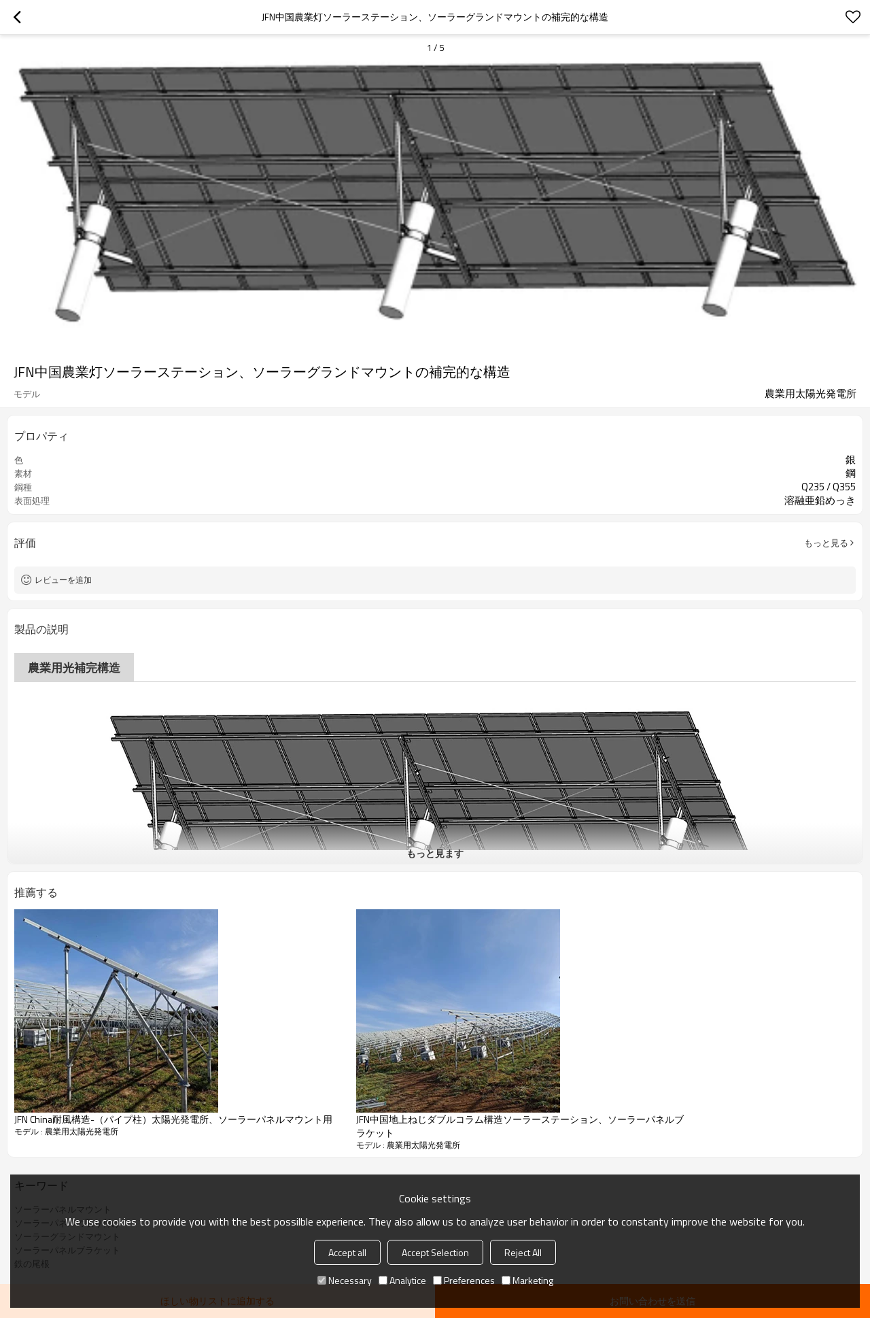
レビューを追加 (63, 579)
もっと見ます (435, 853)
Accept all (347, 1252)
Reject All (523, 1252)
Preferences (464, 1280)
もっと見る (826, 543)
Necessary (344, 1280)
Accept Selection (435, 1252)
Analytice (402, 1280)
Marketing (527, 1280)
